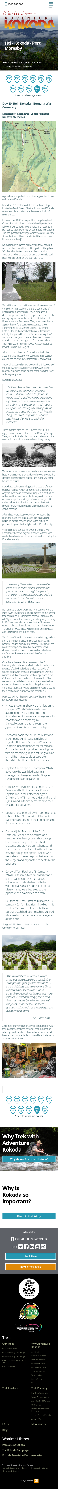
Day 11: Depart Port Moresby (45, 89)
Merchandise (39, 1424)
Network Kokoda (12, 1471)
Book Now (30, 1256)
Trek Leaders (10, 1388)
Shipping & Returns (39, 1468)
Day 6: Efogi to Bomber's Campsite (49, 79)
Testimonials (36, 1375)
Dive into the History (29, 1216)
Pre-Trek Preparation (40, 1393)
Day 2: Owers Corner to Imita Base (17, 79)
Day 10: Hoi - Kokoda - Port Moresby (37, 89)
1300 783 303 (14, 4)
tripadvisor (29, 1288)
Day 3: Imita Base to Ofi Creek (25, 79)
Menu (50, 5)
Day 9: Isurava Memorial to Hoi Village (29, 89)
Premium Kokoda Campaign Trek (14, 1361)
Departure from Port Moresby (40, 1409)
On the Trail (36, 1405)
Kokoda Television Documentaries (22, 1455)
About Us (35, 1352)
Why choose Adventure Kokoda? (29, 1159)
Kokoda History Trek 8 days (13, 1352)
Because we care (38, 1355)
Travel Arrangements (40, 1397)
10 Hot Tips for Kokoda (41, 1415)
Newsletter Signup (30, 1266)
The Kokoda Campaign (15, 1450)
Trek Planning (39, 1388)
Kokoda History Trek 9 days (13, 1356)
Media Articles (37, 1379)
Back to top (29, 1231)
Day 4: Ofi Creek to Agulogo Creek (33, 79)
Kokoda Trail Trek (9, 1348)
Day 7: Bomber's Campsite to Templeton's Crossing (13, 89)
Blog (14, 1247)
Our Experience (38, 1363)
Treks (6, 1337)
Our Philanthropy (38, 1367)
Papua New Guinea (13, 1445)
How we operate (38, 1359)
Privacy (25, 1468)
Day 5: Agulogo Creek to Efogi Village (41, 79)
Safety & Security (38, 1371)
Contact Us (40, 1239)
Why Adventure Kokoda (40, 1345)
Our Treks (8, 1343)
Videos (34, 1383)
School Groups (8, 1366)
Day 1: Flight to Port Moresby (9, 79)
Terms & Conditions (10, 1468)
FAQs (5, 1424)
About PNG (36, 1419)
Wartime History (15, 1438)
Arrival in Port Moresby (41, 1401)
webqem (29, 1480)
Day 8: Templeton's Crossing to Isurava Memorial (21, 89)
